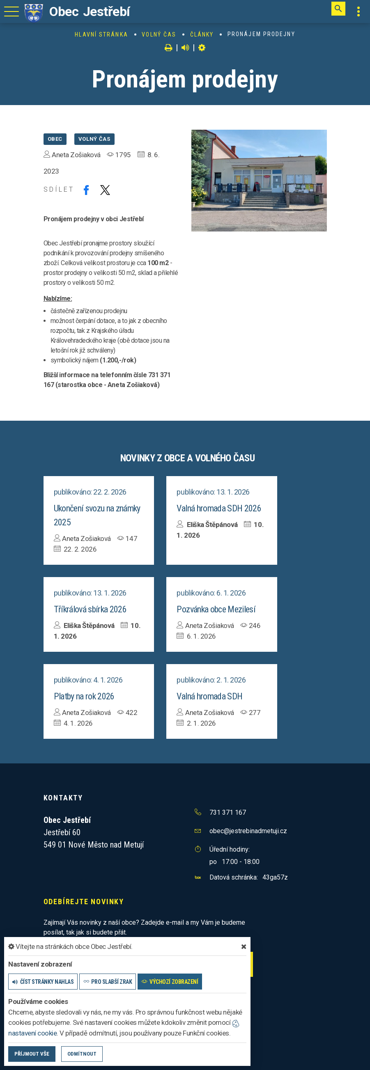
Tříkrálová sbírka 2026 (90, 609)
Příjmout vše (31, 1054)
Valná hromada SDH (209, 696)
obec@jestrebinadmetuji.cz (248, 831)
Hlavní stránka (101, 34)
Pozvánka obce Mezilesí (216, 609)
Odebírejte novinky (84, 901)
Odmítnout (82, 1054)
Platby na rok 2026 (84, 696)
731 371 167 (227, 812)
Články (202, 34)
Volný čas (159, 34)
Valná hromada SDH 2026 (219, 508)
